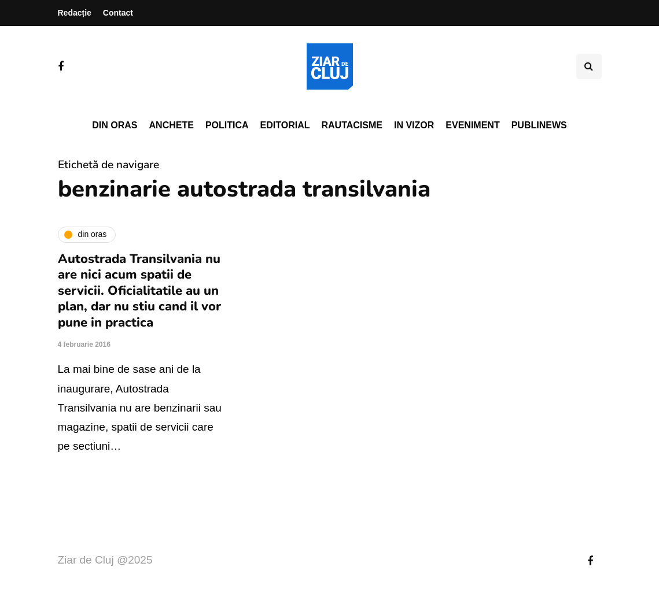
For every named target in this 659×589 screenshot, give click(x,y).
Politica (227, 125)
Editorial (285, 125)
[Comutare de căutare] (589, 66)
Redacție (74, 12)
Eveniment (472, 125)
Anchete (171, 125)
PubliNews (539, 125)
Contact (118, 12)
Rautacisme (352, 125)
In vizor (414, 125)
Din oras (114, 125)
